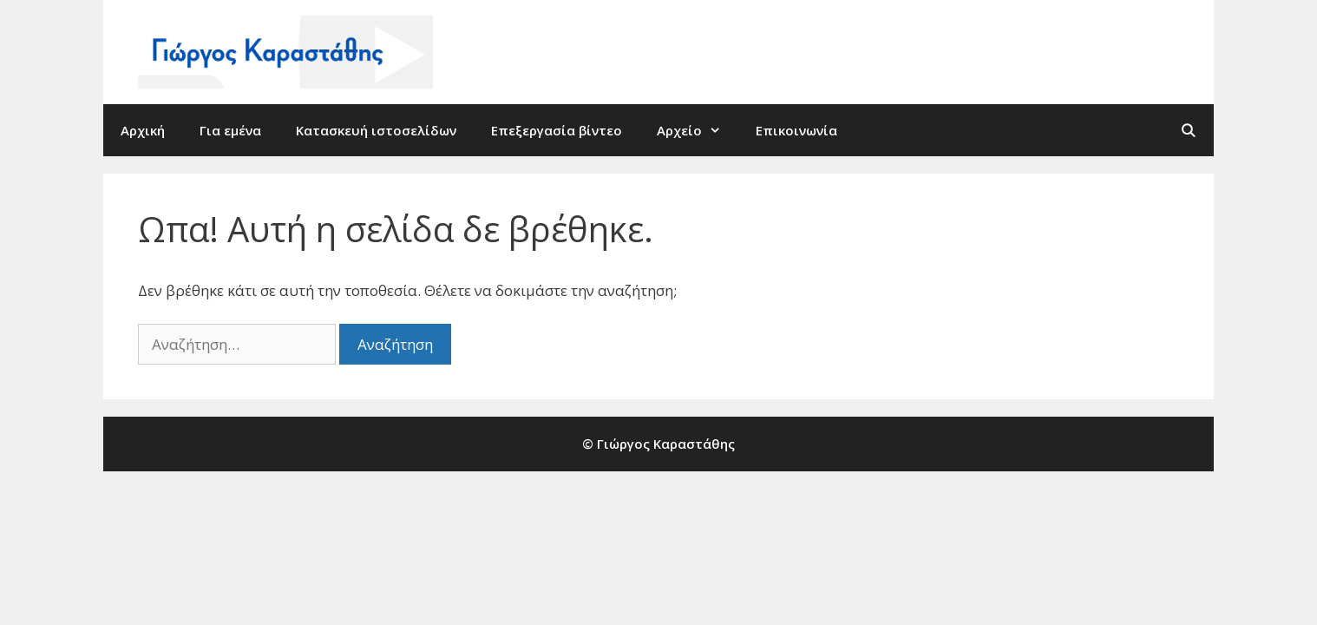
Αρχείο (697, 130)
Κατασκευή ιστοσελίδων (376, 130)
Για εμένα (230, 130)
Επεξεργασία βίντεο (556, 130)
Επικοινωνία (796, 130)
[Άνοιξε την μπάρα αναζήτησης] (1188, 130)
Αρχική (143, 130)
